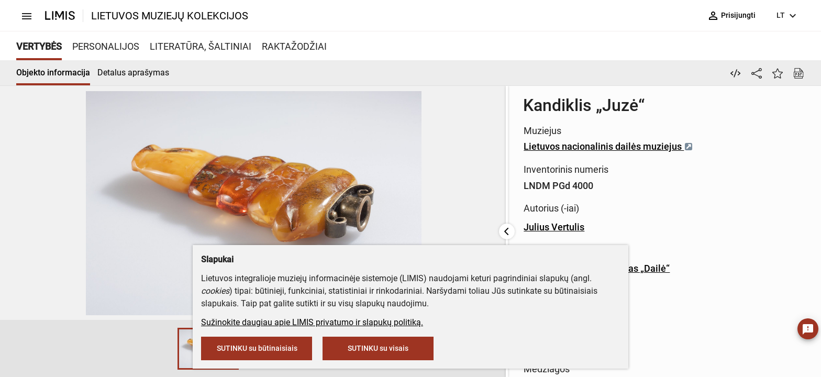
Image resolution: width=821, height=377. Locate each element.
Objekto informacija (53, 72)
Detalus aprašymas (133, 72)
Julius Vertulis (356, 226)
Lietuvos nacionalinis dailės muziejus (411, 146)
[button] (68, 348)
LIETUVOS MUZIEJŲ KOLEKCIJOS (169, 15)
